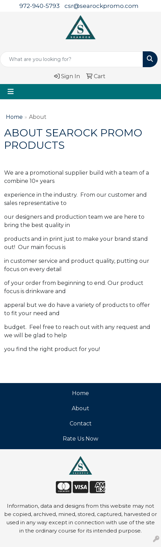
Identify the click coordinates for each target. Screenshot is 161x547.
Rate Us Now (80, 438)
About (80, 408)
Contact (81, 423)
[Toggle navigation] (10, 91)
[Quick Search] (71, 59)
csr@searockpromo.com (101, 5)
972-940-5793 (39, 5)
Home (14, 117)
